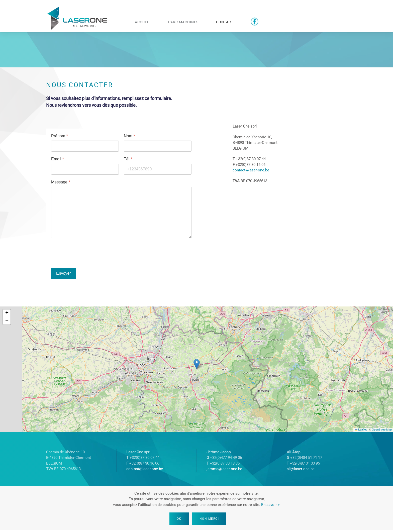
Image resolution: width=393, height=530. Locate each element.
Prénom (59, 136)
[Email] (85, 169)
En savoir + (270, 504)
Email (57, 159)
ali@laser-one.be (301, 469)
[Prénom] (85, 146)
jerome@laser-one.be (224, 469)
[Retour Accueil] (77, 18)
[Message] (121, 212)
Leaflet (361, 429)
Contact (224, 22)
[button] (196, 364)
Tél (128, 159)
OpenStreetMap (382, 429)
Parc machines (183, 22)
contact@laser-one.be (251, 170)
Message (60, 182)
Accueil (143, 22)
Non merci (209, 518)
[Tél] (157, 169)
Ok (179, 518)
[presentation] (89, 253)
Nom (129, 136)
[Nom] (157, 146)
